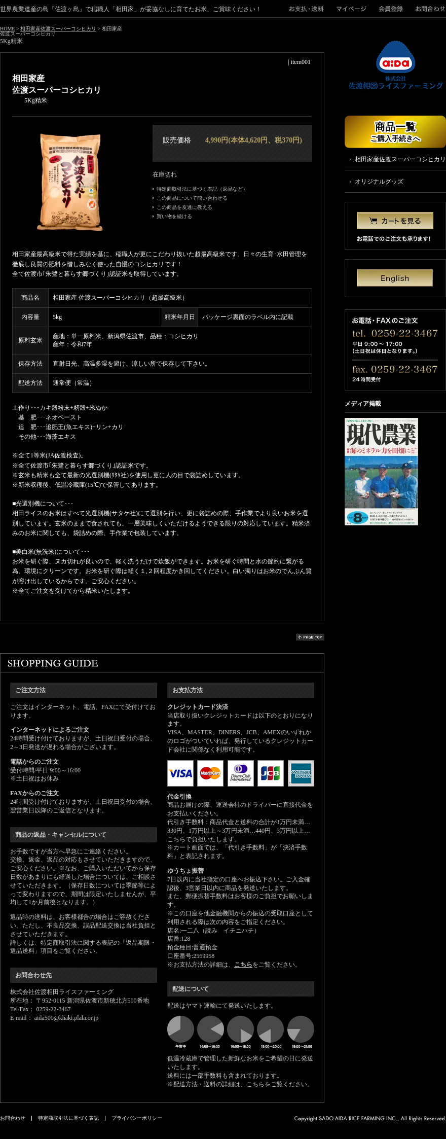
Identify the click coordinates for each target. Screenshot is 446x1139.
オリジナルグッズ (379, 181)
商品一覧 (395, 132)
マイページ (351, 8)
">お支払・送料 (309, 8)
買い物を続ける (174, 216)
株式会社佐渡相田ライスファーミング (395, 65)
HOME (7, 28)
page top (310, 637)
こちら (243, 964)
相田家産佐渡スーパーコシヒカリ (58, 28)
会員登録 (391, 8)
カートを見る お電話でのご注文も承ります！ (395, 226)
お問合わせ (428, 8)
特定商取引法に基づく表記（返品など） (202, 189)
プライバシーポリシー (137, 1118)
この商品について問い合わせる (192, 198)
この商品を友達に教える (184, 207)
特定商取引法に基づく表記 (68, 1118)
